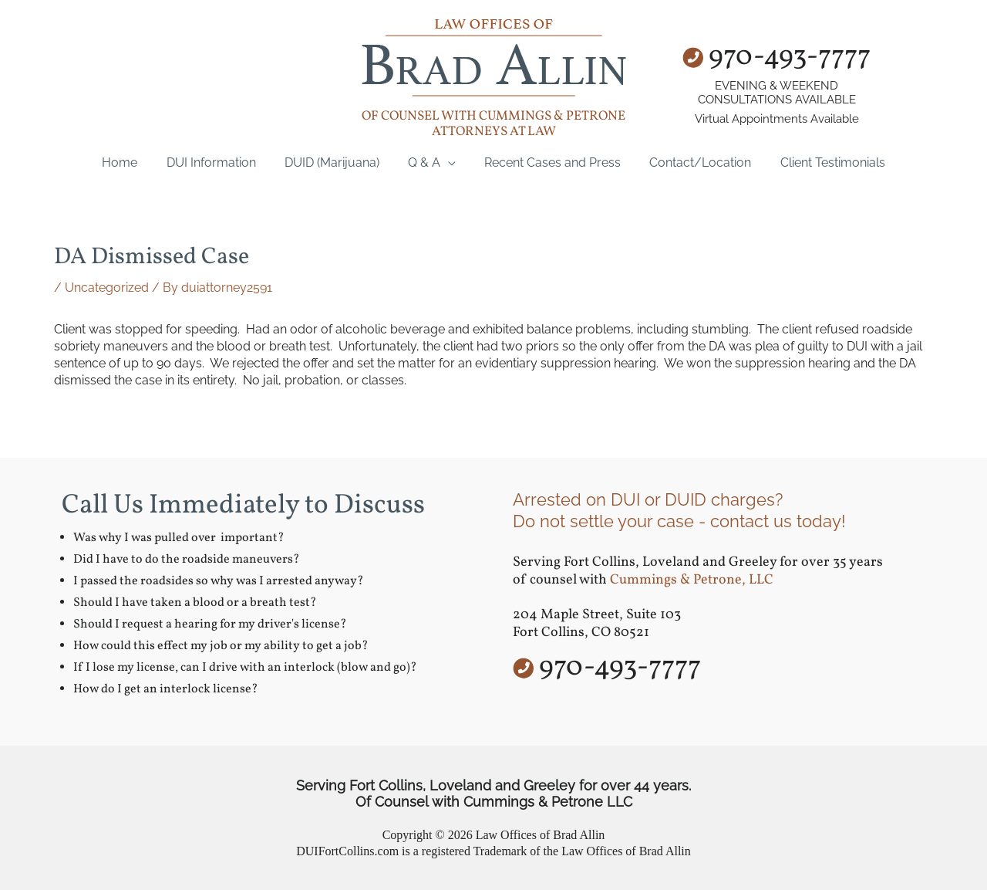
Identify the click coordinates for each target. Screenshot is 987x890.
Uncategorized (107, 287)
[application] (448, 162)
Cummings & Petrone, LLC (691, 580)
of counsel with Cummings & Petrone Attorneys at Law (493, 123)
